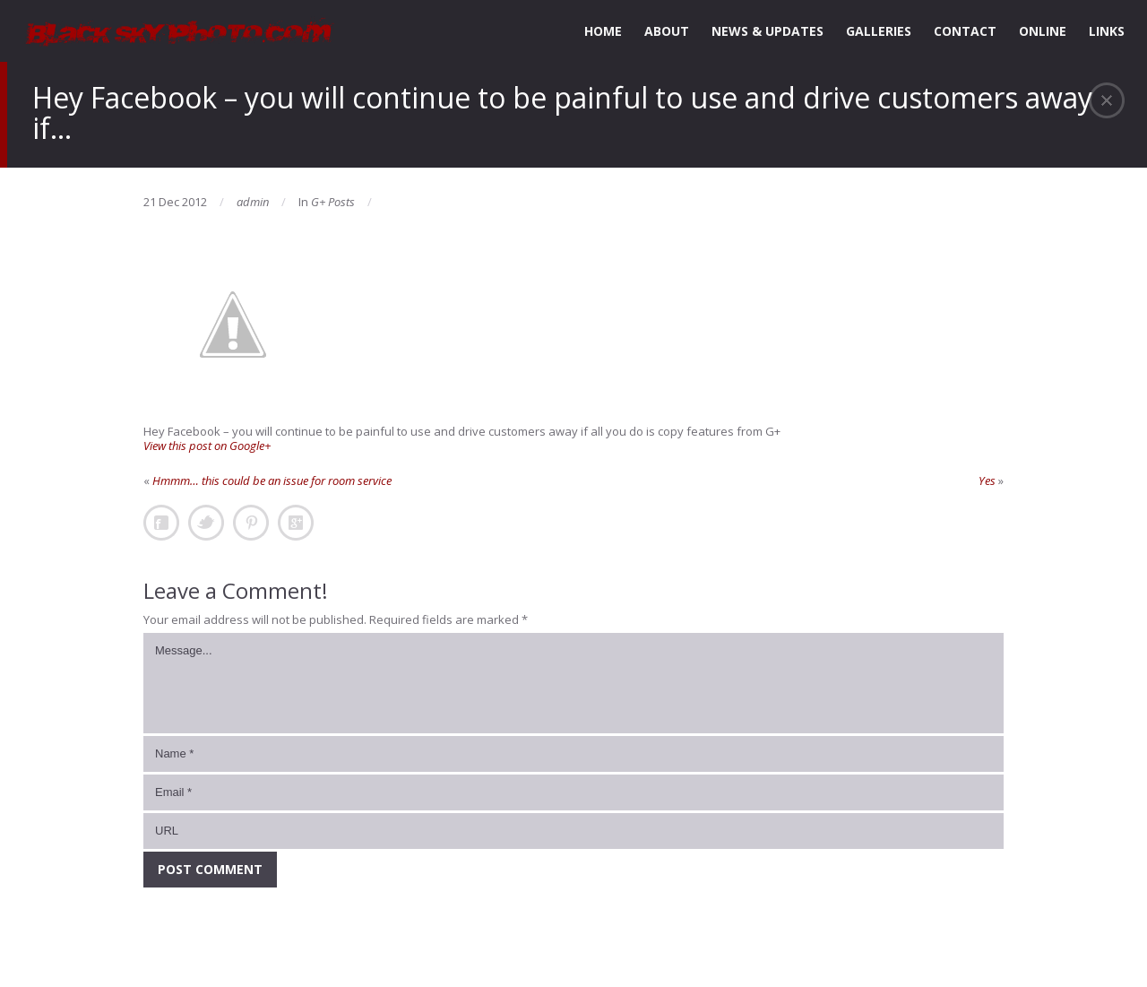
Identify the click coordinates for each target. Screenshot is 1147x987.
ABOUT (666, 30)
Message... (573, 683)
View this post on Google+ (207, 445)
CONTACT (965, 30)
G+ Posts (333, 202)
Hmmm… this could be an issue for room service (272, 480)
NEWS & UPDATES (767, 30)
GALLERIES (878, 30)
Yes (987, 480)
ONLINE (1042, 30)
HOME (603, 30)
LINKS (1107, 30)
